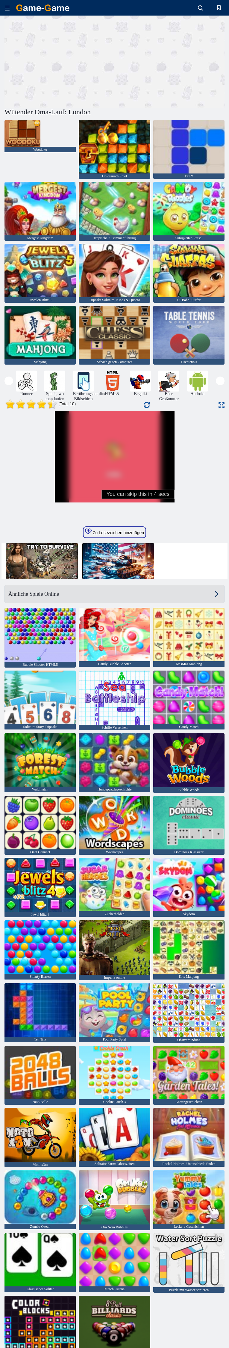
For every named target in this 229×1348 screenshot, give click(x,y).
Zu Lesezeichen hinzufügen (114, 531)
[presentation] (8, 381)
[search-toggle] (200, 7)
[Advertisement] (59, 61)
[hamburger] (7, 8)
